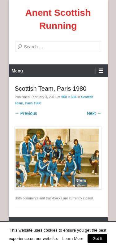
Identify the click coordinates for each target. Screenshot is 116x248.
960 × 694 (68, 97)
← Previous (26, 113)
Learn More (72, 238)
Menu (17, 70)
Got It (97, 238)
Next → (94, 113)
